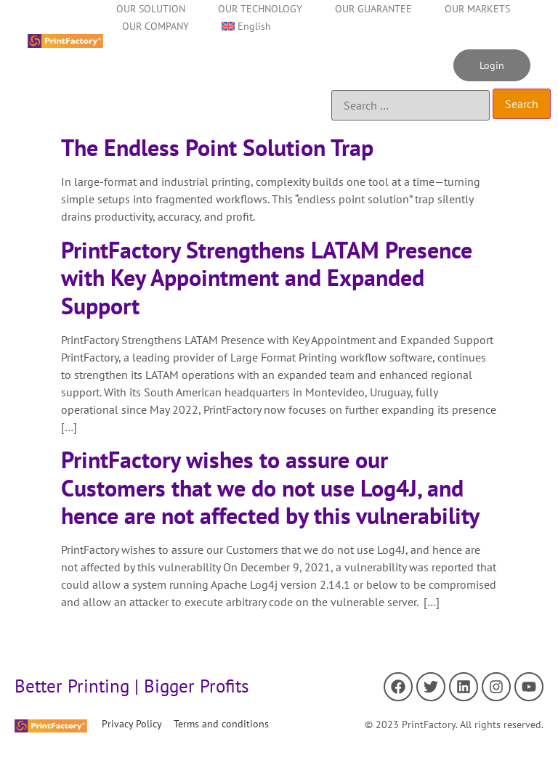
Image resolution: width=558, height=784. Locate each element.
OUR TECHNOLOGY (260, 8)
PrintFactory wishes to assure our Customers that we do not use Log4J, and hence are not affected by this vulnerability (270, 487)
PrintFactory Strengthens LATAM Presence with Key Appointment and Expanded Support (266, 277)
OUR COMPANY (155, 26)
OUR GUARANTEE (373, 8)
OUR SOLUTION (150, 8)
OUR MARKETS (477, 8)
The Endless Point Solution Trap (217, 147)
